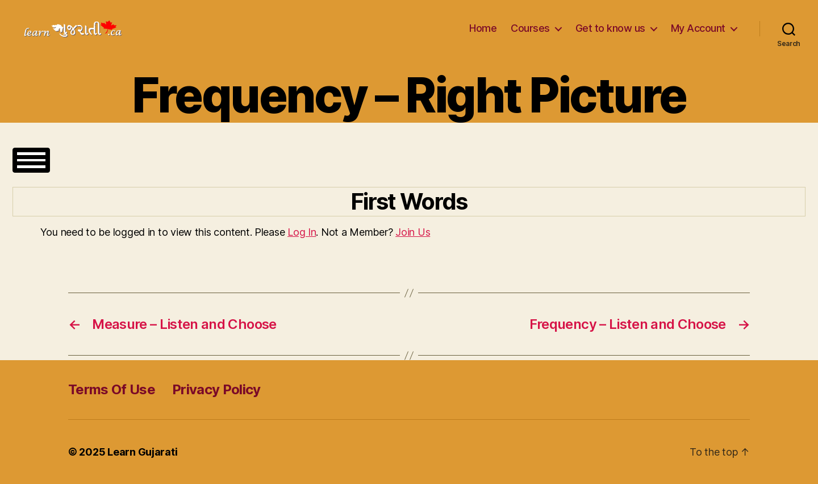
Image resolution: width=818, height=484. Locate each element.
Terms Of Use (111, 389)
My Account (698, 28)
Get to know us (610, 28)
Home (482, 28)
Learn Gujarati (142, 452)
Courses (530, 28)
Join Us (412, 232)
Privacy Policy (216, 389)
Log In (301, 232)
